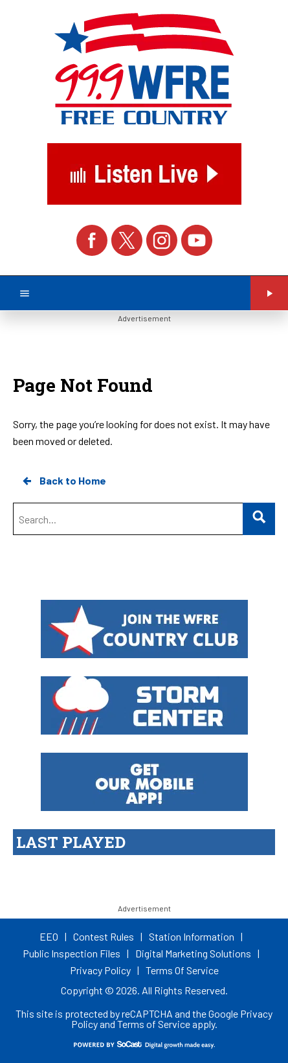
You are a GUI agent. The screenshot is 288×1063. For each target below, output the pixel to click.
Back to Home (63, 480)
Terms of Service (153, 1024)
